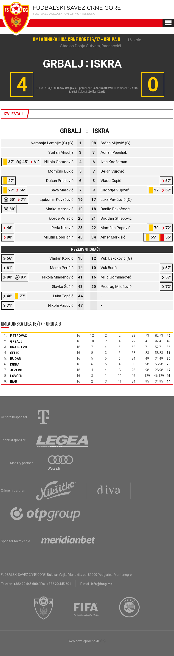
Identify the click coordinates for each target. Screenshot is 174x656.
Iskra (14, 364)
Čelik (14, 353)
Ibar (13, 381)
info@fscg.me (101, 584)
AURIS (101, 641)
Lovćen (16, 376)
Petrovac (18, 336)
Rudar (15, 359)
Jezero (16, 370)
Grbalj (16, 341)
